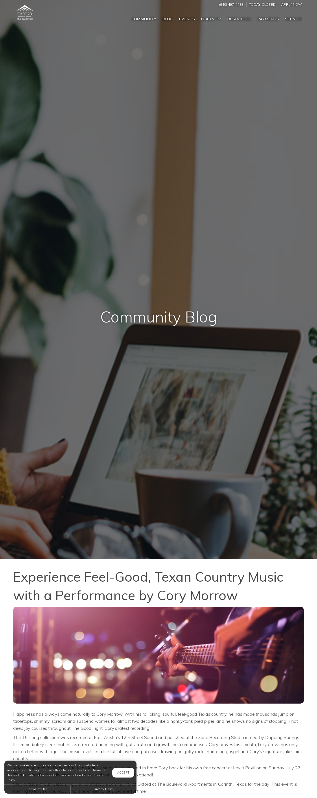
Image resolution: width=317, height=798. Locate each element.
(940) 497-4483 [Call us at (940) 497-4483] (231, 4)
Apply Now (291, 4)
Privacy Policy (103, 789)
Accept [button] (123, 772)
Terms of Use (37, 789)
